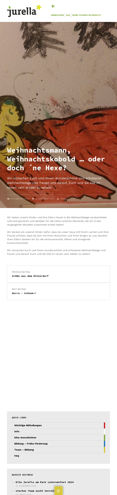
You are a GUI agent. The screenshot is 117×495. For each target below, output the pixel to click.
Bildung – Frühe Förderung (31, 443)
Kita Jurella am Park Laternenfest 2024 (45, 482)
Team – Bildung (24, 449)
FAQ (68, 15)
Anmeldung (57, 15)
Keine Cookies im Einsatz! (86, 15)
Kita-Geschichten (19, 199)
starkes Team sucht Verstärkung (38, 490)
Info (16, 431)
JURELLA (64, 199)
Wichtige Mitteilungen (28, 425)
